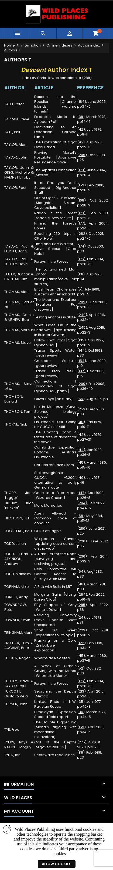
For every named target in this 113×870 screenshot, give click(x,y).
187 (81, 371)
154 (81, 360)
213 (81, 691)
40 (81, 421)
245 (82, 327)
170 (81, 213)
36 (81, 711)
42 (81, 129)
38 (81, 116)
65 (81, 398)
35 (81, 701)
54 (81, 571)
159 (81, 727)
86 (81, 752)
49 (81, 477)
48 (81, 584)
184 (81, 101)
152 (81, 185)
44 (81, 449)
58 (81, 515)
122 (81, 642)
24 (81, 617)
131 (81, 274)
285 (82, 604)
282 (82, 233)
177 (81, 223)
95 (81, 142)
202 (82, 302)
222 (82, 630)
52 (81, 668)
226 (82, 541)
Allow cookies (56, 863)
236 (82, 556)
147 (81, 492)
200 (82, 383)
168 (81, 200)
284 (82, 503)
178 (81, 170)
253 (82, 409)
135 (81, 340)
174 (81, 246)
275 (82, 742)
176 (81, 259)
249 (82, 314)
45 (81, 462)
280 (82, 528)
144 (82, 350)
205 (82, 154)
